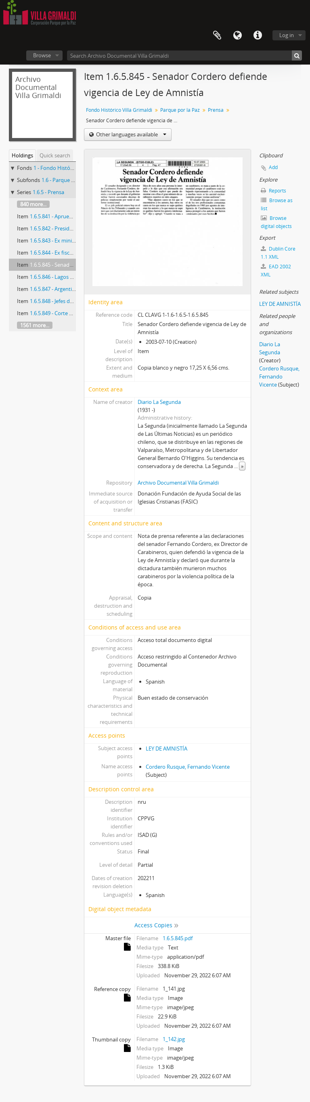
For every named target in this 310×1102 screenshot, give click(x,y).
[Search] (297, 55)
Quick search (55, 155)
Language (237, 35)
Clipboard (217, 35)
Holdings (22, 155)
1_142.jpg (174, 1039)
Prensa (216, 110)
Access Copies (153, 925)
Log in (286, 35)
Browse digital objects (276, 222)
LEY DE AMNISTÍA (166, 748)
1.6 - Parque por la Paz (68, 180)
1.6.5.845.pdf (178, 938)
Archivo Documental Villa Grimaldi (178, 482)
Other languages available (130, 134)
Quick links (257, 35)
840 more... (33, 204)
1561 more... (34, 325)
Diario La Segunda (159, 402)
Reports (273, 190)
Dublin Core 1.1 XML (278, 252)
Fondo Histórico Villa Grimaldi (119, 110)
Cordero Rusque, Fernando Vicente (188, 766)
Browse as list (277, 204)
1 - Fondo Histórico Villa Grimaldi (72, 167)
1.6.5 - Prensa (48, 192)
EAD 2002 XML (276, 270)
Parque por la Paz (180, 110)
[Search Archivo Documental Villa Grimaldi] (184, 55)
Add (273, 167)
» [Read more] (242, 466)
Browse (42, 55)
